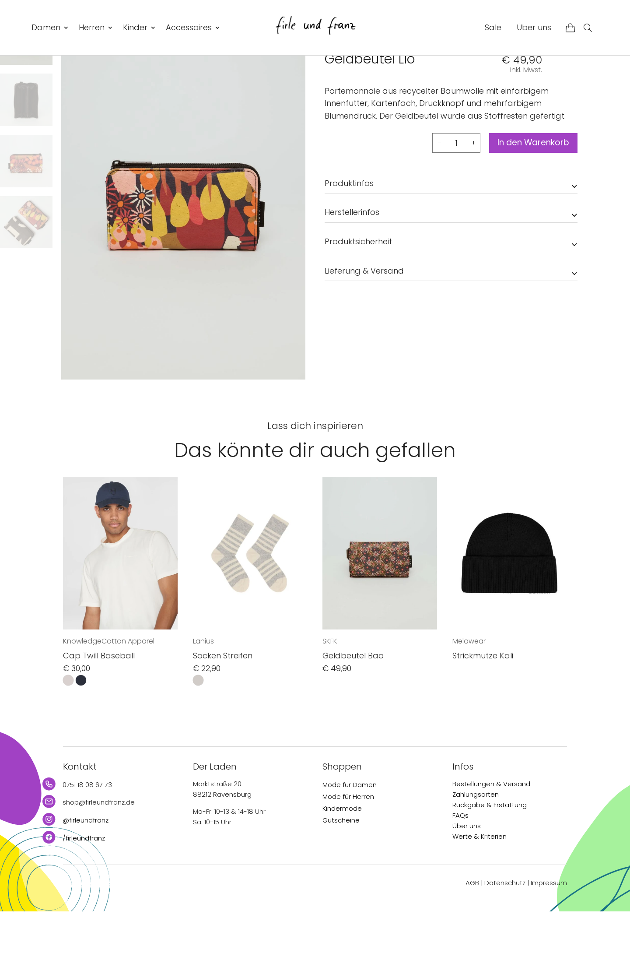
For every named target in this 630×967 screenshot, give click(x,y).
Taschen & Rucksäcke (424, 74)
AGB (472, 938)
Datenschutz (504, 938)
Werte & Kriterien (479, 892)
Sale (493, 27)
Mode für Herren (348, 852)
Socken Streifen (222, 711)
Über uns (534, 27)
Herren (92, 27)
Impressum (549, 938)
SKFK (334, 95)
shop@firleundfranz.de (99, 858)
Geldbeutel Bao (353, 711)
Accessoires (189, 27)
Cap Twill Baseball (99, 711)
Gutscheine (341, 875)
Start (332, 74)
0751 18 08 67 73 (87, 840)
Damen (46, 27)
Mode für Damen (349, 840)
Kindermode (342, 864)
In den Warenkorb (529, 199)
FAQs (460, 871)
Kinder (135, 27)
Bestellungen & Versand (491, 839)
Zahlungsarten (475, 849)
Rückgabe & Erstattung (489, 860)
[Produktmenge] (447, 198)
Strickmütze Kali (482, 711)
